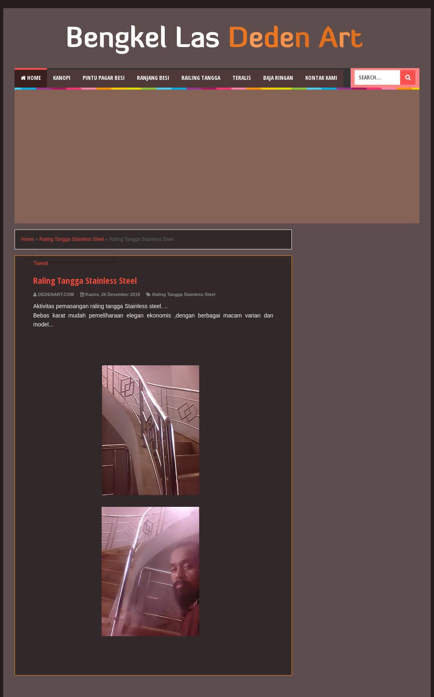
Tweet (40, 263)
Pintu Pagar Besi (104, 77)
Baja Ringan (278, 77)
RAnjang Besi (153, 77)
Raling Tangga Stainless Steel (183, 294)
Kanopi (61, 77)
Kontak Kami (321, 77)
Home (31, 77)
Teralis (241, 77)
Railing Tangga (200, 77)
